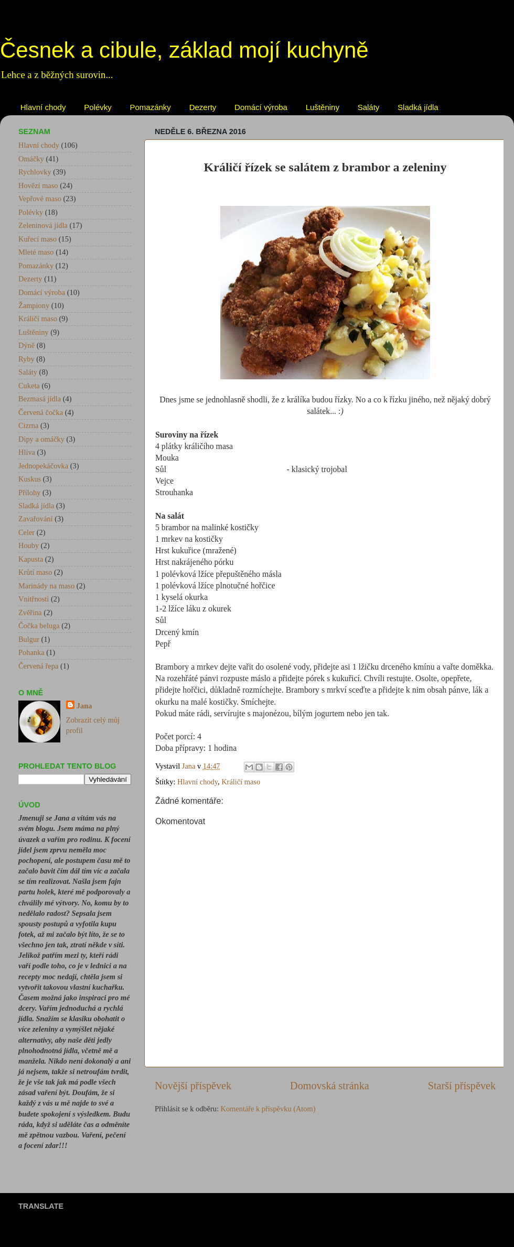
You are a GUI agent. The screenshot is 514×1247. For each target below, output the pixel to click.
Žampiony (33, 305)
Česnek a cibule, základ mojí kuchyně (184, 50)
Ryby (26, 359)
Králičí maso (240, 782)
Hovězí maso (38, 185)
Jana (84, 706)
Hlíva (26, 452)
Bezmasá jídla (39, 399)
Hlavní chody (43, 107)
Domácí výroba (260, 107)
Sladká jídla (418, 107)
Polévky (98, 107)
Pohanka (31, 652)
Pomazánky (150, 107)
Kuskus (29, 479)
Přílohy (29, 492)
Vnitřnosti (33, 599)
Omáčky (31, 159)
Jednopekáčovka (43, 466)
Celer (26, 532)
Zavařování (35, 519)
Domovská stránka (329, 1085)
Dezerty (203, 107)
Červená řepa (38, 666)
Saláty (369, 107)
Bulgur (28, 639)
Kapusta (30, 559)
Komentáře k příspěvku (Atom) (268, 1108)
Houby (28, 545)
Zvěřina (30, 612)
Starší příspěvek (462, 1085)
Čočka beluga (39, 625)
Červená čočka (40, 412)
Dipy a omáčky (41, 439)
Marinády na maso (46, 586)
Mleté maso (36, 252)
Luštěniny (322, 107)
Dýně (26, 345)
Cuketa (29, 385)
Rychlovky (34, 172)
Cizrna (28, 425)
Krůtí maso (35, 572)
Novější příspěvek (193, 1085)
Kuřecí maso (37, 239)
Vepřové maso (39, 198)
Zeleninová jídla (43, 225)
